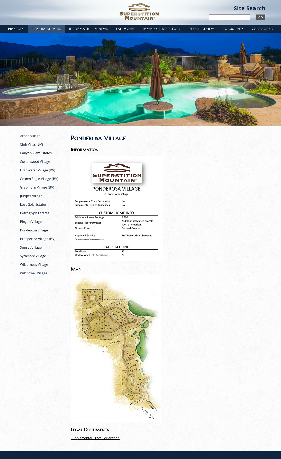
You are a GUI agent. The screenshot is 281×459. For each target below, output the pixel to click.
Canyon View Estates (36, 153)
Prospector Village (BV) (37, 239)
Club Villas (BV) (31, 144)
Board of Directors (161, 29)
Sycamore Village (33, 256)
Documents (233, 29)
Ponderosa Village (34, 230)
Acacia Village (30, 136)
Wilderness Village (34, 264)
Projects (16, 29)
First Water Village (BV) (37, 170)
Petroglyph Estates (34, 213)
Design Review (201, 29)
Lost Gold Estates (33, 204)
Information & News (88, 29)
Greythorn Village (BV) (37, 187)
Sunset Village (31, 247)
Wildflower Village (33, 273)
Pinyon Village (31, 221)
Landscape (125, 29)
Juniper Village (31, 196)
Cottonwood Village (35, 161)
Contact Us (262, 29)
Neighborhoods (46, 29)
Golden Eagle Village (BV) (39, 178)
